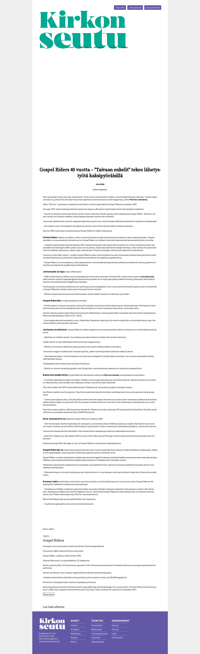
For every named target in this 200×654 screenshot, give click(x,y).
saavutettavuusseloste (49, 641)
